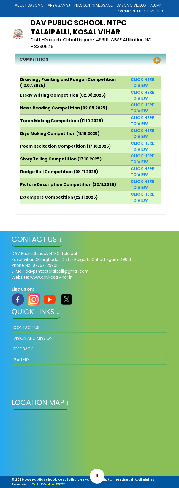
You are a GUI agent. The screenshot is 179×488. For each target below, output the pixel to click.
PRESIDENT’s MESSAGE (93, 5)
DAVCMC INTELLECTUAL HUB (139, 11)
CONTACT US (26, 328)
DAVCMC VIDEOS (131, 5)
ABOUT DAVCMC (29, 5)
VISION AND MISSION (33, 338)
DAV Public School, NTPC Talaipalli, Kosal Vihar (78, 27)
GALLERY (21, 360)
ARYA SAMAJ (59, 5)
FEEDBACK (23, 349)
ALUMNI (156, 5)
